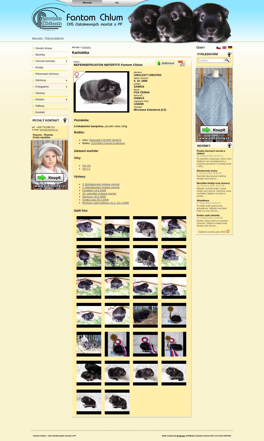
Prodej (39, 67)
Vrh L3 (86, 168)
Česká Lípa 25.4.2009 (95, 199)
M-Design (181, 436)
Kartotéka (86, 47)
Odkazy (39, 105)
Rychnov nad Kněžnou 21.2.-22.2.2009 (105, 202)
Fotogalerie (51, 86)
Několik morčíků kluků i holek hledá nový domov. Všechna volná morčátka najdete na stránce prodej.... (214, 189)
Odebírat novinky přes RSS (213, 231)
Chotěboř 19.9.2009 (94, 190)
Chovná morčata (51, 61)
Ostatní (51, 99)
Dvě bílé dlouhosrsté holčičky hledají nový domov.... (214, 175)
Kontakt (40, 112)
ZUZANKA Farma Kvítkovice (108, 143)
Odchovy (51, 80)
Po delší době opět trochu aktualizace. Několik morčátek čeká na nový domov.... (214, 205)
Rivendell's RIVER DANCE (105, 140)
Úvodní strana (43, 48)
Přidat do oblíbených (54, 38)
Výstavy (40, 93)
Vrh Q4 (86, 165)
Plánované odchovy (47, 73)
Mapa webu (37, 38)
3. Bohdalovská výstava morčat (100, 184)
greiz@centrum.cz (49, 129)
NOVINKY (203, 145)
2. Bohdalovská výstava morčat (100, 187)
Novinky (40, 54)
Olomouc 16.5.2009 (94, 196)
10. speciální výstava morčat (99, 193)
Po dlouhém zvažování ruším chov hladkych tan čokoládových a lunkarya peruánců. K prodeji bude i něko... (214, 158)
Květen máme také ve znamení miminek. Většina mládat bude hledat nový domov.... (214, 220)
